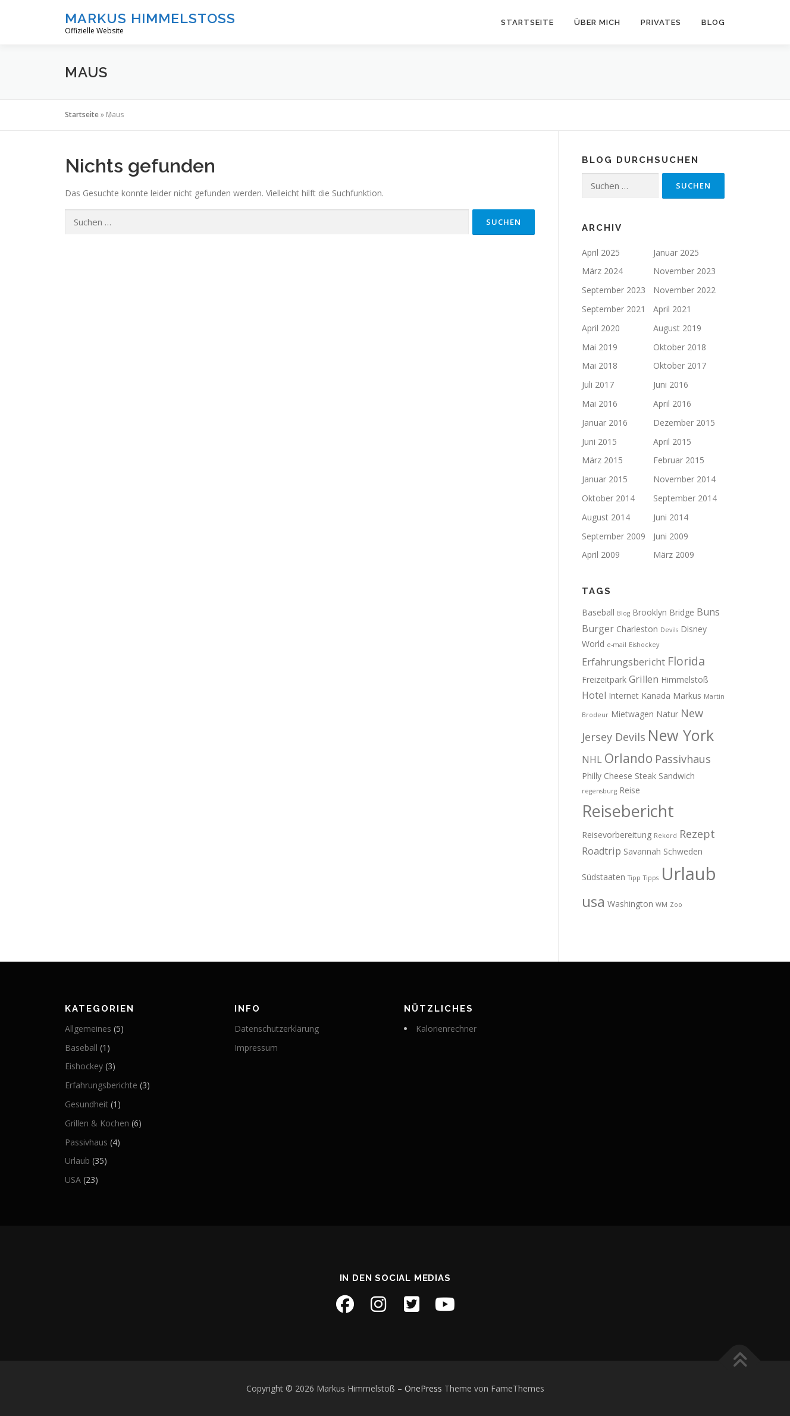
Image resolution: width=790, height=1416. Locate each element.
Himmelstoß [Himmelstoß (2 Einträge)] (685, 679)
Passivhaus (86, 1142)
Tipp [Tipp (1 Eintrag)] (634, 878)
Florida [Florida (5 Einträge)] (686, 661)
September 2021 (613, 309)
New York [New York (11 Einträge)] (681, 735)
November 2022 (684, 290)
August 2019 (677, 328)
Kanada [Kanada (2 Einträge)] (655, 695)
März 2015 (602, 460)
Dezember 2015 (684, 422)
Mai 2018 (599, 365)
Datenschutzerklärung (276, 1028)
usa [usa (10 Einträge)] (593, 901)
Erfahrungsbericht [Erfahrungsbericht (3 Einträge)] (623, 661)
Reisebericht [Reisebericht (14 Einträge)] (628, 811)
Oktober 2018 (679, 347)
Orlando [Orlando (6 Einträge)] (628, 758)
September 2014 (685, 498)
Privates (661, 22)
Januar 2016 (605, 422)
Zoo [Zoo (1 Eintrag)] (676, 904)
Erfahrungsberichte (101, 1085)
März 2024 (602, 271)
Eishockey (84, 1066)
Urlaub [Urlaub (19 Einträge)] (688, 874)
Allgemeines (88, 1028)
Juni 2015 (599, 441)
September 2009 (613, 536)
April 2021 (672, 309)
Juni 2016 (670, 384)
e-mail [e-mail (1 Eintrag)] (616, 645)
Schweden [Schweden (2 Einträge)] (683, 851)
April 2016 (672, 403)
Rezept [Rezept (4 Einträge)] (697, 834)
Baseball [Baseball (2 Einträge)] (598, 612)
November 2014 (684, 479)
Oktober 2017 (679, 365)
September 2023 (613, 290)
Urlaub (77, 1160)
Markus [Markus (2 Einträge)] (687, 695)
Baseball (81, 1047)
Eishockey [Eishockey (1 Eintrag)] (644, 645)
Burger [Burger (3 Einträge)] (598, 628)
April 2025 (601, 252)
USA (73, 1179)
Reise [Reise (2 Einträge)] (629, 790)
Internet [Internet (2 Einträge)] (624, 695)
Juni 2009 (670, 536)
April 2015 (672, 441)
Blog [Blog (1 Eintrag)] (623, 613)
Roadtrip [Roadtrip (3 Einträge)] (601, 851)
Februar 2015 (678, 460)
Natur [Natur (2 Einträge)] (667, 714)
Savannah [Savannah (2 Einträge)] (642, 851)
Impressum (256, 1047)
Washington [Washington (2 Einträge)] (630, 903)
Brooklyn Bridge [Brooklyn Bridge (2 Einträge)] (663, 612)
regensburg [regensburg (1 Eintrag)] (599, 791)
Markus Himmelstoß (150, 18)
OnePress (423, 1388)
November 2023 (684, 271)
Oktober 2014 (608, 498)
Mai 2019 (599, 347)
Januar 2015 (605, 479)
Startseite (527, 22)
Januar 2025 (676, 252)
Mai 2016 (599, 403)
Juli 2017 (598, 384)
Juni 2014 (670, 517)
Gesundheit (86, 1104)
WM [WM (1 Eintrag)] (661, 904)
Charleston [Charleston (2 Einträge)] (637, 629)
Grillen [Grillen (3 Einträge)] (644, 679)
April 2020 (601, 328)
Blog (713, 22)
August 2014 (606, 517)
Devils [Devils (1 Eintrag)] (669, 630)
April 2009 (601, 554)
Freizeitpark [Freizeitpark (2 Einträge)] (604, 679)
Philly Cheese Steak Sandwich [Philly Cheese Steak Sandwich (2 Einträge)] (638, 775)
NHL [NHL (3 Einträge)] (592, 759)
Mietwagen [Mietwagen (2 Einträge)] (632, 714)
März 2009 (673, 554)
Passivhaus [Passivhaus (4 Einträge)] (683, 759)
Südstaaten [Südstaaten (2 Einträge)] (603, 877)
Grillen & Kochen (97, 1123)
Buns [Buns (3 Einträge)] (708, 611)
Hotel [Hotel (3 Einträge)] (594, 695)
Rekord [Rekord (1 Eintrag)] (665, 835)
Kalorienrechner (446, 1028)
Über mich (597, 22)
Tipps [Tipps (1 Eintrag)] (651, 878)
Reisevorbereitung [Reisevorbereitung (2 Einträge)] (616, 834)
